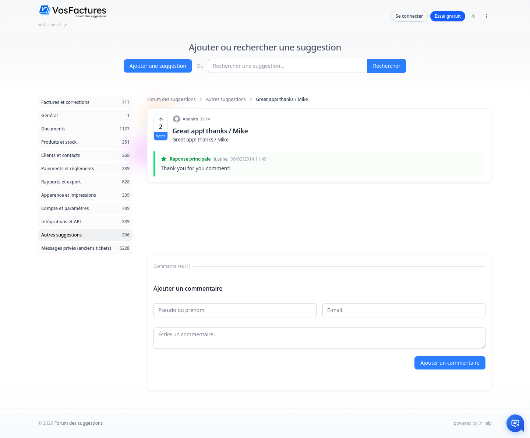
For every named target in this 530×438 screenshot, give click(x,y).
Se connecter (409, 16)
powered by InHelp (473, 423)
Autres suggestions (226, 99)
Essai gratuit (448, 16)
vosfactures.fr (52, 24)
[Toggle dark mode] (473, 16)
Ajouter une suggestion (158, 65)
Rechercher (386, 65)
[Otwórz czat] (515, 423)
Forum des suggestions (171, 99)
